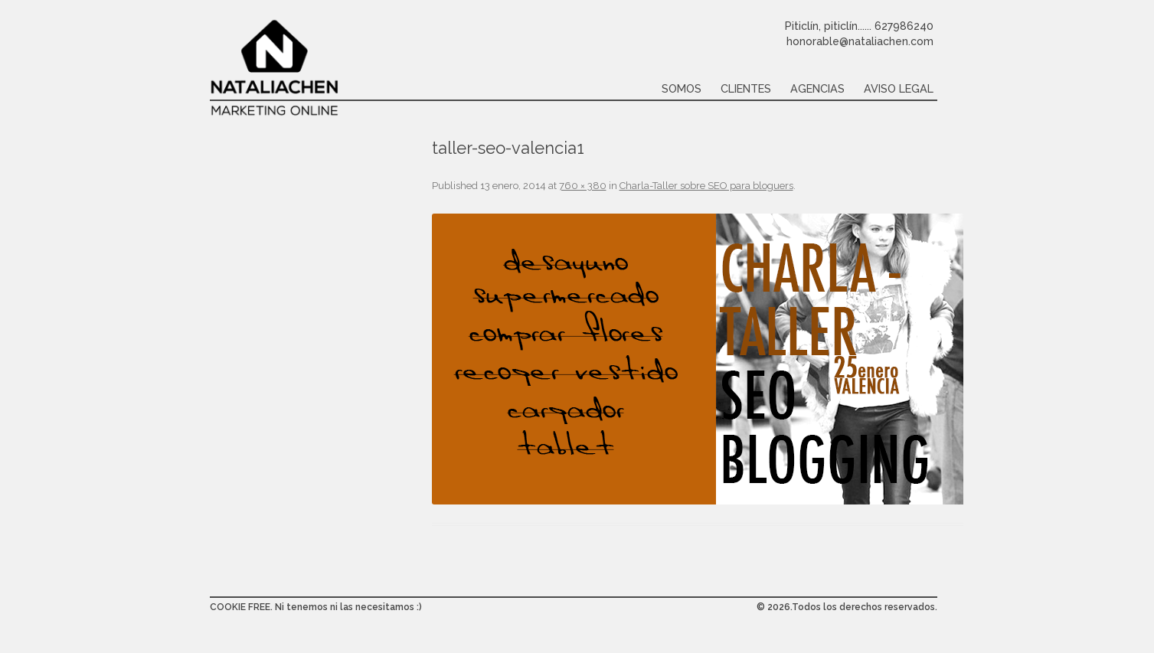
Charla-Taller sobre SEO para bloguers (706, 185)
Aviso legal (898, 88)
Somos (681, 88)
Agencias (817, 88)
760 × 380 (582, 185)
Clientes (746, 88)
